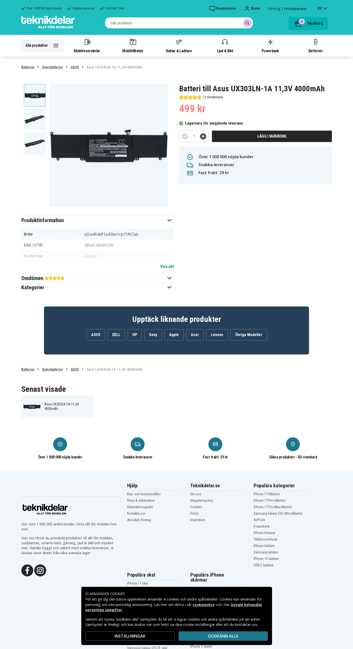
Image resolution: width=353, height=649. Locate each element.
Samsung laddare (266, 552)
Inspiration (197, 520)
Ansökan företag (139, 520)
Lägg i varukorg (271, 136)
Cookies (196, 507)
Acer (195, 334)
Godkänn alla (223, 636)
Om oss (195, 494)
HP (134, 334)
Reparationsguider (140, 507)
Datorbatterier (52, 67)
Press (194, 513)
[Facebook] (27, 570)
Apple (174, 334)
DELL (116, 334)
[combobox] (179, 22)
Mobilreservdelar (87, 45)
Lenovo (217, 334)
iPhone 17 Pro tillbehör (270, 500)
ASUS (74, 67)
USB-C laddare (264, 565)
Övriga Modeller (248, 334)
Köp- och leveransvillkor (144, 494)
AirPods (259, 520)
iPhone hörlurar (264, 533)
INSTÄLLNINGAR (130, 636)
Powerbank (270, 45)
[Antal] (194, 136)
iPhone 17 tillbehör (267, 494)
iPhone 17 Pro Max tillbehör (273, 507)
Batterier (316, 45)
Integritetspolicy (201, 500)
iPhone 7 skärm (201, 647)
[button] (97, 220)
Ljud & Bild (225, 45)
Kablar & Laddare (179, 45)
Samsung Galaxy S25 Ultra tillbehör (278, 513)
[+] (203, 136)
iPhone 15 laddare (266, 559)
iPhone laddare (264, 546)
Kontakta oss (136, 513)
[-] (185, 136)
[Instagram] (40, 570)
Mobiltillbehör (132, 45)
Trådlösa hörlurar (265, 539)
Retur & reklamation (141, 500)
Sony (153, 334)
